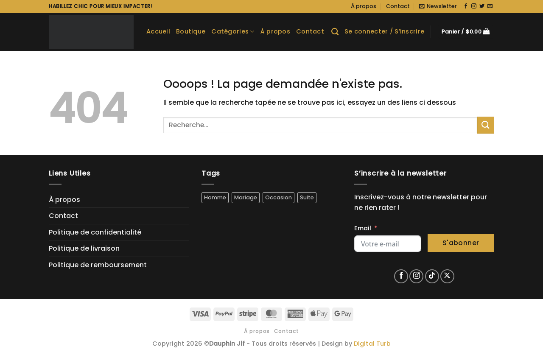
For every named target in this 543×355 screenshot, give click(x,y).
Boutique (190, 31)
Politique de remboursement (98, 265)
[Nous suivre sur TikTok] (432, 276)
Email (362, 228)
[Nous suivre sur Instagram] (473, 6)
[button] (438, 6)
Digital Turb (372, 343)
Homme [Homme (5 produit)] (215, 197)
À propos (363, 6)
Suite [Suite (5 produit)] (307, 197)
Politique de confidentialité (95, 232)
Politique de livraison (84, 248)
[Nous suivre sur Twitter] (481, 6)
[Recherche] (335, 32)
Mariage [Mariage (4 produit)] (245, 197)
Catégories (232, 31)
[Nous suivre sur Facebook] (465, 6)
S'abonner (460, 243)
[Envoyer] (485, 125)
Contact (398, 6)
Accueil (158, 31)
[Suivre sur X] (447, 276)
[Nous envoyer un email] (490, 6)
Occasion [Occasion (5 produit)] (278, 197)
